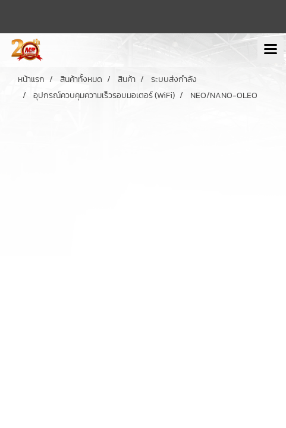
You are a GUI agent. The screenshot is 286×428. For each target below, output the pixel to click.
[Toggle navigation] (270, 50)
